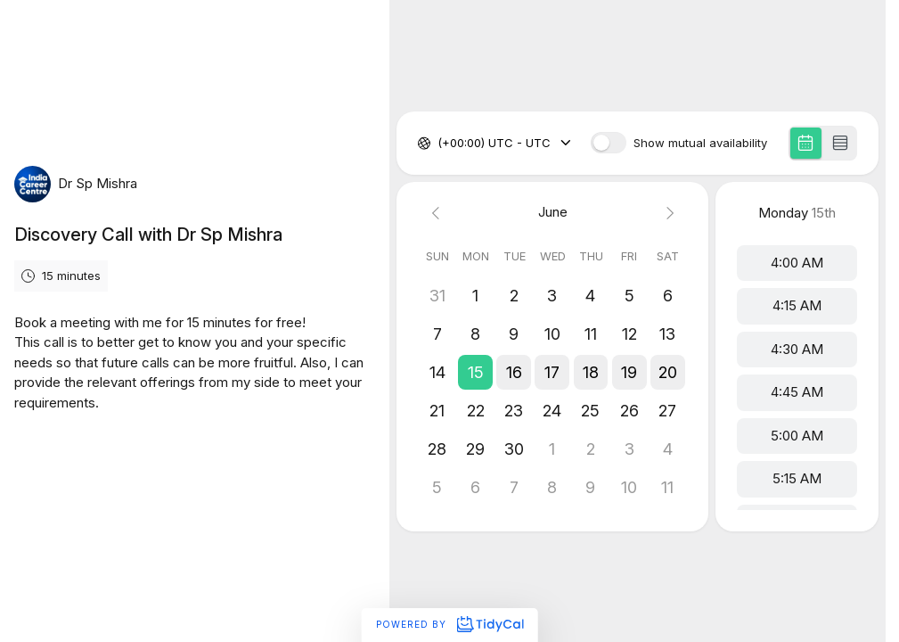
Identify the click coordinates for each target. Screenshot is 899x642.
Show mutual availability (700, 143)
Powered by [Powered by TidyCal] (449, 624)
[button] (475, 372)
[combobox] (439, 143)
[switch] (608, 142)
